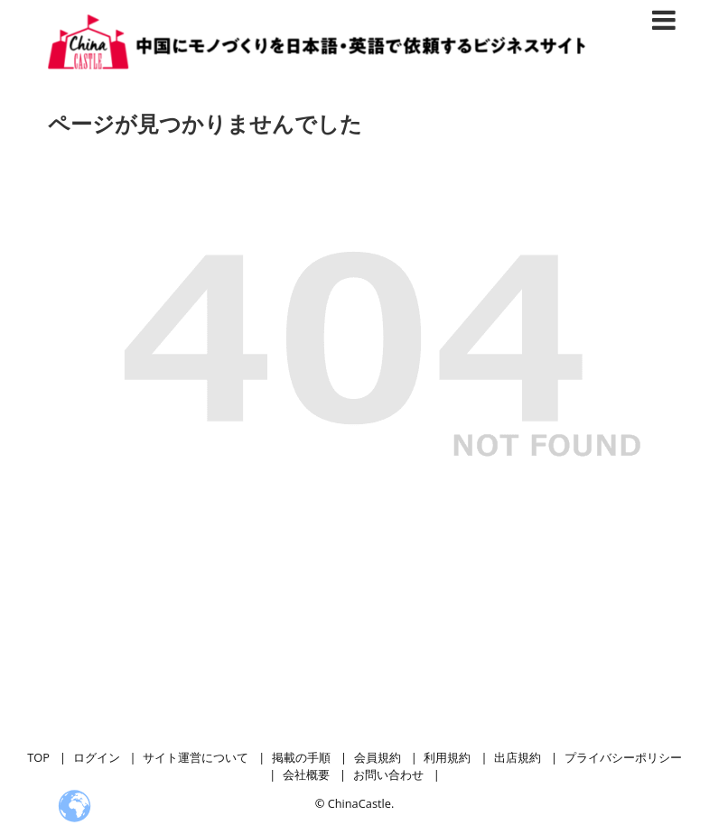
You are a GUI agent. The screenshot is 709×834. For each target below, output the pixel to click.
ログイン (96, 757)
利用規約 (447, 757)
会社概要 (306, 774)
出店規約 (517, 757)
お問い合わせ (388, 774)
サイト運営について (195, 757)
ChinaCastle (359, 803)
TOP (38, 757)
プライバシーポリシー (623, 757)
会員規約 (377, 757)
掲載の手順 (301, 757)
